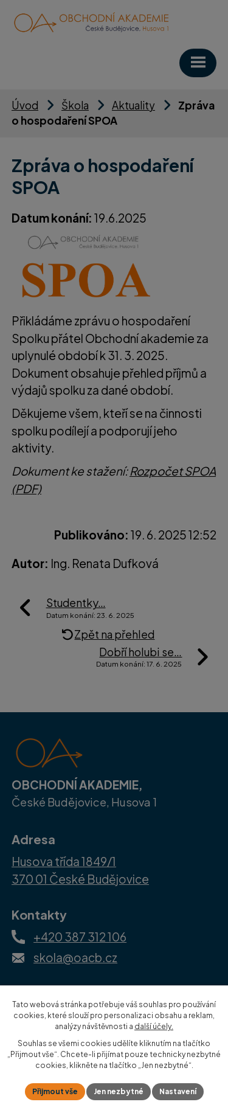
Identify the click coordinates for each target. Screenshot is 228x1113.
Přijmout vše (55, 1091)
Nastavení (177, 1091)
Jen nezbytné (118, 1091)
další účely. (153, 1026)
